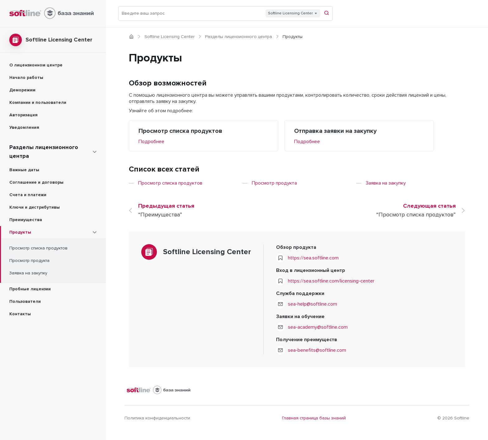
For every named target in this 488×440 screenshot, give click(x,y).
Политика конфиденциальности (157, 418)
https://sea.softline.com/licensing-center (331, 280)
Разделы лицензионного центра (238, 37)
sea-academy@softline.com (318, 327)
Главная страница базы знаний (314, 418)
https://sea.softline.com (313, 257)
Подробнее (151, 141)
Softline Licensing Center (169, 37)
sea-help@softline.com (312, 304)
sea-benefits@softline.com (317, 350)
